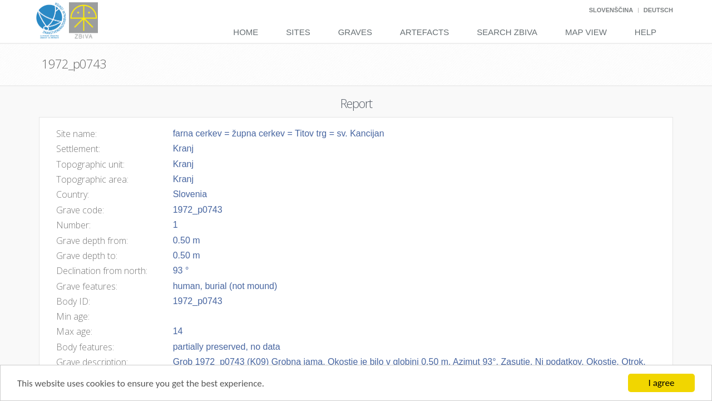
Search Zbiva (507, 32)
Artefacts (424, 32)
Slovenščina (611, 10)
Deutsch (658, 10)
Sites (298, 32)
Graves (355, 32)
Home (245, 32)
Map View (586, 32)
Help (645, 32)
